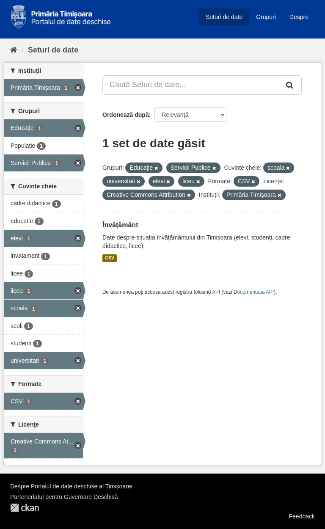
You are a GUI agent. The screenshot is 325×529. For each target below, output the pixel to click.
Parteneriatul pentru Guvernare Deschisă (64, 496)
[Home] (13, 50)
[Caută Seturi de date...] (190, 85)
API (216, 292)
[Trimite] (290, 85)
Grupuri (266, 17)
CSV (109, 258)
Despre (298, 17)
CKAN (24, 507)
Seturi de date (224, 17)
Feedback (302, 516)
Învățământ (120, 225)
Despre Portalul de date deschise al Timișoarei (71, 486)
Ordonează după (125, 114)
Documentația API (254, 292)
